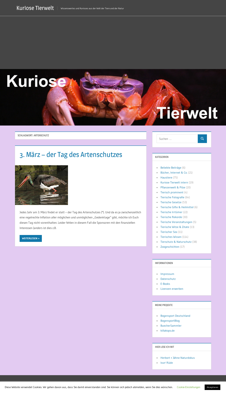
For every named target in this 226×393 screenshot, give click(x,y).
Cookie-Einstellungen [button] (188, 387)
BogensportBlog (170, 320)
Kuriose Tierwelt (35, 7)
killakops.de (167, 330)
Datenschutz (168, 279)
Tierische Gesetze (171, 202)
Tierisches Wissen (171, 237)
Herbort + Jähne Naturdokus (177, 357)
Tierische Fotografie (172, 197)
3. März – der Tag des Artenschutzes (71, 154)
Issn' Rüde (166, 362)
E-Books (165, 283)
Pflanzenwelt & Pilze (172, 187)
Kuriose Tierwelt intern (174, 182)
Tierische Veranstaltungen (176, 222)
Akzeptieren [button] (212, 387)
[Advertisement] (113, 42)
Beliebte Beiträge (170, 167)
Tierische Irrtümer (171, 212)
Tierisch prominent (171, 192)
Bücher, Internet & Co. (173, 172)
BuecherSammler (171, 325)
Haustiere (166, 177)
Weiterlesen (29, 238)
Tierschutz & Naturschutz (176, 241)
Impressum (167, 274)
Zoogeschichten (169, 246)
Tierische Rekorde (171, 217)
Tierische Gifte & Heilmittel (177, 207)
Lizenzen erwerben (171, 288)
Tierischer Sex (168, 232)
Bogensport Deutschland (175, 315)
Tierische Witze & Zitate (174, 227)
